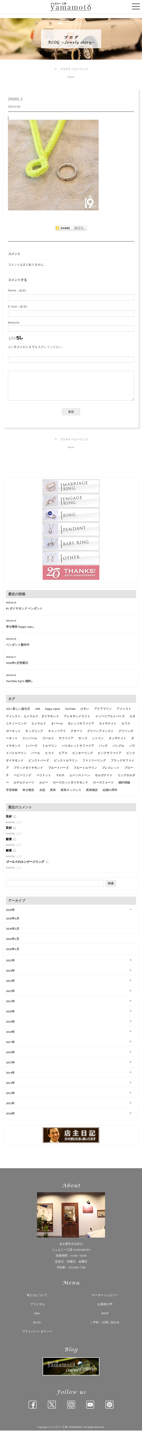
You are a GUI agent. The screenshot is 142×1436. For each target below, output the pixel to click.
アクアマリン (103, 714)
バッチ (103, 751)
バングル (118, 751)
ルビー (43, 788)
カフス (125, 729)
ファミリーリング (94, 766)
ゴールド (48, 743)
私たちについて (37, 1300)
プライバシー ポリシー (37, 1336)
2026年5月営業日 (17, 668)
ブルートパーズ (58, 773)
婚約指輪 (124, 788)
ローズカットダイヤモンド (70, 788)
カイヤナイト (108, 729)
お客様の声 (105, 1309)
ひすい (85, 714)
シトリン (98, 743)
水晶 (42, 795)
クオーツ (76, 736)
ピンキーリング (82, 758)
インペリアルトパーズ (110, 721)
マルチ (60, 780)
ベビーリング (22, 780)
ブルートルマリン (85, 773)
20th (37, 714)
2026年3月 (12, 934)
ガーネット (13, 736)
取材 (9, 822)
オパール (57, 729)
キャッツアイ (57, 736)
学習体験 (12, 795)
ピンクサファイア (109, 758)
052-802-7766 (77, 1273)
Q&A (37, 1318)
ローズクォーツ (103, 788)
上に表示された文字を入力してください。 (36, 347)
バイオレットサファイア (78, 751)
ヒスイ (49, 758)
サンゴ (82, 743)
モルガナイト (104, 780)
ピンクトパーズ (38, 766)
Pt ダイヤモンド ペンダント (24, 614)
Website (14, 322)
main (71, 76)
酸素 (9, 844)
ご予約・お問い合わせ (105, 1327)
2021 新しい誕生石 (18, 714)
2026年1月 (12, 954)
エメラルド (38, 729)
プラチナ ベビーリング (74, 69)
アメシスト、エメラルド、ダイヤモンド (32, 721)
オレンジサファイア (81, 729)
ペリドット (43, 780)
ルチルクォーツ (24, 788)
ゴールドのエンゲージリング (25, 867)
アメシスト (124, 714)
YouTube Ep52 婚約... (19, 686)
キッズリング (34, 736)
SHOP (104, 1318)
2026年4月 (12, 924)
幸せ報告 (28, 795)
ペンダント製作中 (17, 650)
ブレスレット (111, 773)
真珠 (53, 795)
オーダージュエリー (105, 1300)
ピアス (63, 758)
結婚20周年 (110, 795)
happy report (52, 714)
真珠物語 (92, 795)
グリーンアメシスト (100, 736)
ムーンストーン (79, 780)
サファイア (66, 743)
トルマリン (49, 751)
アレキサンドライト (77, 721)
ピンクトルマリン (66, 766)
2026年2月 (12, 944)
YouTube (70, 714)
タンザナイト (117, 743)
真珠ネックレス (71, 795)
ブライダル (37, 1309)
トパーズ (31, 751)
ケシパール (29, 743)
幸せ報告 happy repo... (20, 632)
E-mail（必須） (18, 306)
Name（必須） (18, 290)
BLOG (37, 1327)
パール (35, 758)
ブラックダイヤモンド (28, 773)
